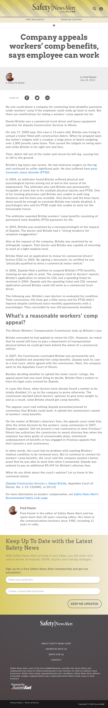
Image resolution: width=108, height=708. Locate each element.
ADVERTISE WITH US (56, 649)
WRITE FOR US (56, 654)
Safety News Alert (54, 8)
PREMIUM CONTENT (71, 19)
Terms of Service (32, 703)
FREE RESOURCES (35, 19)
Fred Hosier (90, 77)
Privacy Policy (16, 703)
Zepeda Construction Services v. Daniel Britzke (37, 484)
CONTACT (56, 660)
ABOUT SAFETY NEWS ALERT (56, 643)
